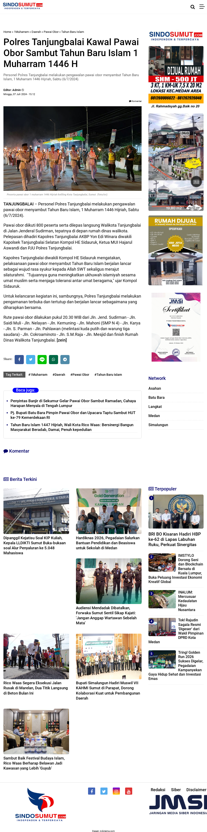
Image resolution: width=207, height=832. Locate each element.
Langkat (155, 406)
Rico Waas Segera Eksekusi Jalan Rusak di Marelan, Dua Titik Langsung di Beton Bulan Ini (35, 688)
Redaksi (158, 789)
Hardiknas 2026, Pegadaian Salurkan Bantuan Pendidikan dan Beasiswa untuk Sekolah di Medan (108, 543)
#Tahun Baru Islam (108, 374)
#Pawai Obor (79, 374)
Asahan (154, 388)
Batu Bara (156, 397)
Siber (176, 789)
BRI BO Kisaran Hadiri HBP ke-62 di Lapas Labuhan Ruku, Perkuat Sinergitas (174, 539)
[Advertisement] (174, 456)
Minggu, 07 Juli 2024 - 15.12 (19, 94)
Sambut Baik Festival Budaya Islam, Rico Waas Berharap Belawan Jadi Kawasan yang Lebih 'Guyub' (34, 763)
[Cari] (193, 7)
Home (7, 32)
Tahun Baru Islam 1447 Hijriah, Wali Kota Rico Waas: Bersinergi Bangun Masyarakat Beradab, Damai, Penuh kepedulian (72, 427)
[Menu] (203, 7)
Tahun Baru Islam (72, 32)
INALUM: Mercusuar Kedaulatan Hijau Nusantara (187, 601)
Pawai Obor (51, 32)
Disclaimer (196, 789)
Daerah (36, 32)
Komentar (135, 101)
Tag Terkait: (14, 374)
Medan (154, 416)
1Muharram (21, 32)
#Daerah (59, 374)
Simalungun (158, 425)
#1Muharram (37, 374)
